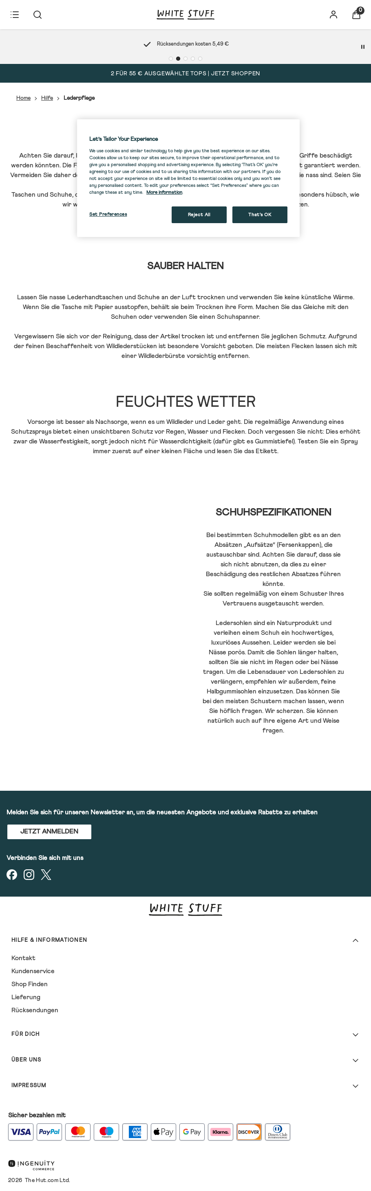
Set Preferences (108, 214)
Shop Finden (29, 984)
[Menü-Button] (15, 15)
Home (23, 98)
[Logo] (185, 15)
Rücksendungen (34, 1010)
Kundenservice (33, 971)
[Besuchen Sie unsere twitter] (46, 874)
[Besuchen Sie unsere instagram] (29, 874)
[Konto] (333, 15)
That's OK (259, 215)
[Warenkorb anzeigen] (356, 15)
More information (164, 192)
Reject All (199, 215)
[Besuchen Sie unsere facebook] (12, 874)
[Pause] (362, 46)
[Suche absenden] (37, 15)
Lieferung (25, 997)
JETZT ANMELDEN (49, 831)
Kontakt (23, 958)
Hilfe (47, 98)
